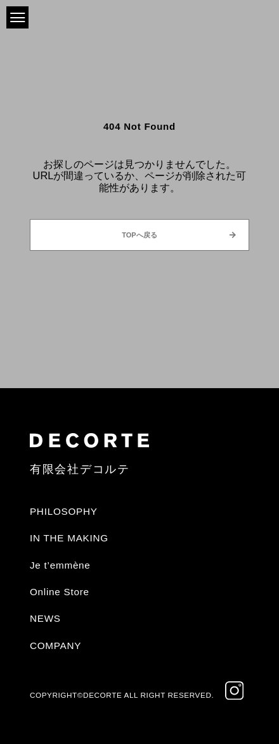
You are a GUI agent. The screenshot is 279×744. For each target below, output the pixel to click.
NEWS (45, 618)
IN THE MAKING (69, 538)
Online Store (59, 591)
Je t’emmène (60, 565)
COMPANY (55, 645)
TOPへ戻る (139, 235)
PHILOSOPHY (64, 511)
